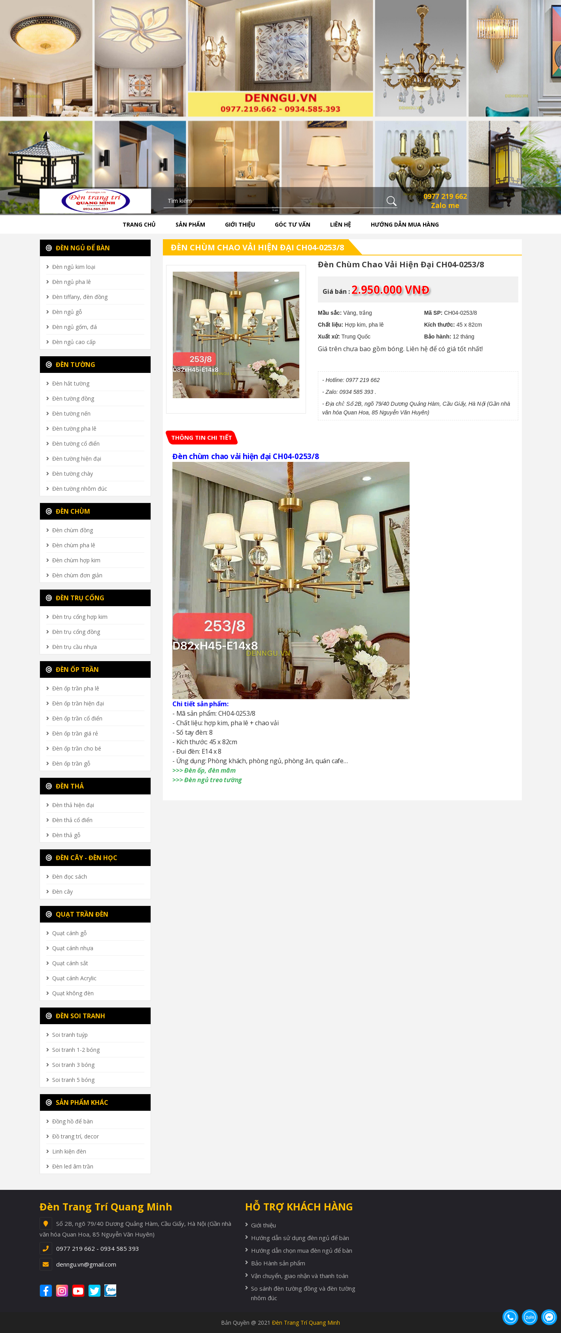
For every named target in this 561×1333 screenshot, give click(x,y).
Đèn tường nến (71, 413)
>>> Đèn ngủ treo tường (207, 779)
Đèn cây (62, 891)
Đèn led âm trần (72, 1166)
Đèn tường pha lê (74, 428)
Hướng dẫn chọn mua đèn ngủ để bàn (301, 1250)
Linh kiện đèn (69, 1151)
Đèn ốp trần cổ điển (77, 718)
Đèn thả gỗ (66, 835)
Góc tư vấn (292, 224)
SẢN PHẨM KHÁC (77, 1102)
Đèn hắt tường (70, 383)
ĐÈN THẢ (65, 786)
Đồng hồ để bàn (72, 1121)
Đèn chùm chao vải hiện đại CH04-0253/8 (257, 247)
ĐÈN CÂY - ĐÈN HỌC (81, 857)
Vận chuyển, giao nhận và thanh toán (299, 1276)
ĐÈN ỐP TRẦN (72, 669)
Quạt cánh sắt (70, 963)
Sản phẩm (190, 224)
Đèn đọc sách (69, 876)
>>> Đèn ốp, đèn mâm (204, 770)
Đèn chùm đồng (72, 530)
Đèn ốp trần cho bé (76, 748)
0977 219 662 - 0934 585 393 (97, 1248)
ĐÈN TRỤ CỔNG (75, 598)
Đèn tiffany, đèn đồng (80, 297)
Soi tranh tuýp (70, 1034)
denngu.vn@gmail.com (86, 1264)
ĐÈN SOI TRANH (75, 1016)
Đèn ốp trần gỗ (71, 763)
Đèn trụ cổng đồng (76, 631)
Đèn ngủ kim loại (73, 266)
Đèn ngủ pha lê (71, 282)
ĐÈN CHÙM (68, 511)
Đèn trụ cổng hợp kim (80, 616)
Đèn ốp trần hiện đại (78, 703)
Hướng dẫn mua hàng (405, 224)
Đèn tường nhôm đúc (79, 488)
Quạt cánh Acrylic (74, 978)
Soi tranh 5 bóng (73, 1079)
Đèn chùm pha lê (73, 545)
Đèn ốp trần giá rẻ (75, 733)
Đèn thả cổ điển (72, 820)
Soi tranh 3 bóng (73, 1064)
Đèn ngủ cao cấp (74, 342)
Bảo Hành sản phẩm (278, 1263)
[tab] (201, 437)
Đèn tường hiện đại (76, 458)
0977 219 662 (445, 196)
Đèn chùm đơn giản (77, 575)
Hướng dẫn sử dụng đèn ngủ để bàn (300, 1238)
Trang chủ (139, 224)
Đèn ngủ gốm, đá (74, 327)
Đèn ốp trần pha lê (75, 688)
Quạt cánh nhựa (72, 948)
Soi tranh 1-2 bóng (76, 1049)
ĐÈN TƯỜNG (70, 364)
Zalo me (445, 205)
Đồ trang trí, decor (75, 1136)
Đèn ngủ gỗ (67, 312)
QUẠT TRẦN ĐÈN (77, 914)
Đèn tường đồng (73, 398)
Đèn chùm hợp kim (76, 560)
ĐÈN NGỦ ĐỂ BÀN (78, 248)
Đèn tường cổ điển (76, 443)
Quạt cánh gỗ (69, 933)
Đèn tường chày (72, 473)
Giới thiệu (240, 224)
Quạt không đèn (73, 993)
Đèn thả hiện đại (73, 805)
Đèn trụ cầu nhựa (74, 646)
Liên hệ (340, 224)
